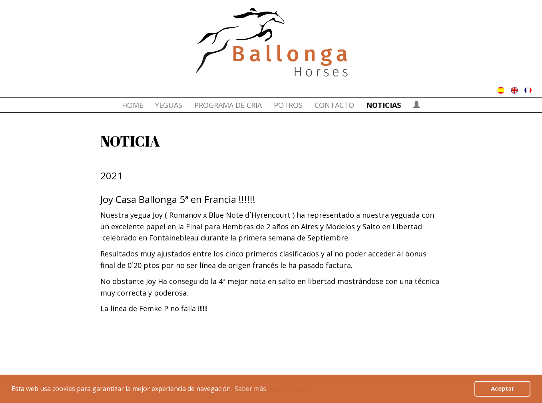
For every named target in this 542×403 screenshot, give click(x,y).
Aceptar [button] (502, 388)
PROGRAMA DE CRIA (228, 104)
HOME (132, 104)
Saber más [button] (250, 388)
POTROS (288, 104)
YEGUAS (168, 104)
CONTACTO (334, 104)
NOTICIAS (383, 104)
